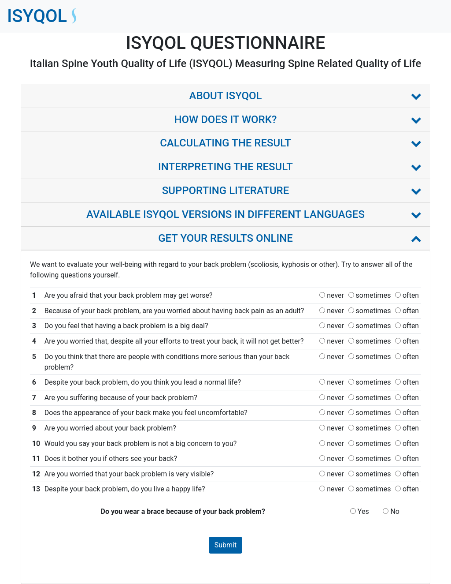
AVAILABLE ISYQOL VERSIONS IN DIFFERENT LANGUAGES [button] (225, 214)
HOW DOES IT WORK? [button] (225, 119)
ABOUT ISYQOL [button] (225, 96)
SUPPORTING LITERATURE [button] (225, 190)
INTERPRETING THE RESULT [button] (225, 167)
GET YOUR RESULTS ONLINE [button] (225, 238)
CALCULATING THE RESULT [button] (225, 143)
